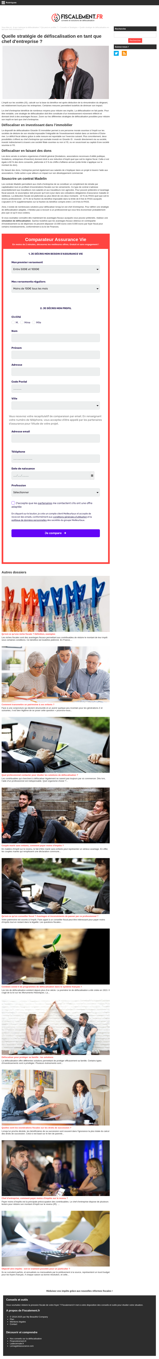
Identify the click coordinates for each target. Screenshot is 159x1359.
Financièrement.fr (18, 1341)
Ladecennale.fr (17, 1343)
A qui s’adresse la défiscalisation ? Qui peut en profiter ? (35, 27)
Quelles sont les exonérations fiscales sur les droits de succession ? (36, 1127)
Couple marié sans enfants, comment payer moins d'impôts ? (33, 845)
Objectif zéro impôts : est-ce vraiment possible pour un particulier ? (36, 1269)
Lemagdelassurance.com (22, 1346)
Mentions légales (18, 1321)
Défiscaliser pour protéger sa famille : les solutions (27, 1057)
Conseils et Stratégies (69, 27)
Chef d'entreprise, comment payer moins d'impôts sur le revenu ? (35, 1198)
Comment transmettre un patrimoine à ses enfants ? (28, 704)
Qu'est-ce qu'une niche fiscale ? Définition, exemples (28, 634)
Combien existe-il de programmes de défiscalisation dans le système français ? (42, 986)
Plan (12, 1319)
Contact (13, 1324)
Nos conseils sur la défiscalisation (26, 1338)
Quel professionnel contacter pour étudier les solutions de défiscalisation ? (40, 775)
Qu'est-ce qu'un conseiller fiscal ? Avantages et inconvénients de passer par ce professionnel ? (50, 916)
